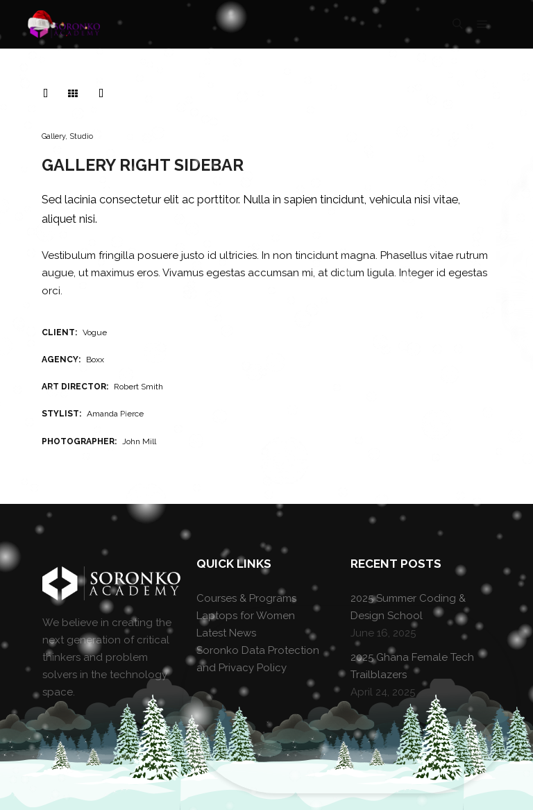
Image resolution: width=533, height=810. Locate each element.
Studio (81, 136)
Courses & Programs (246, 598)
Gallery (53, 136)
